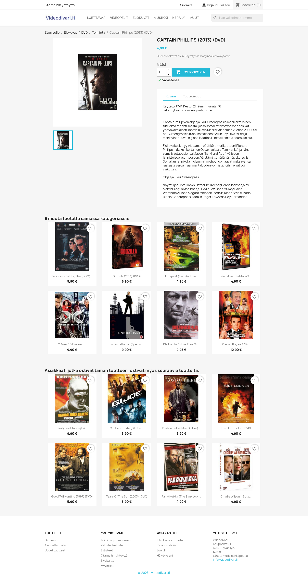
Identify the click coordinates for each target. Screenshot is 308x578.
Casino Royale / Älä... (236, 344)
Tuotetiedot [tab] (192, 96)
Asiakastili (167, 533)
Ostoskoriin (191, 72)
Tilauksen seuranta (170, 540)
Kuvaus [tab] (171, 96)
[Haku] (237, 18)
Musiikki (161, 18)
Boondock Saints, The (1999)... (72, 276)
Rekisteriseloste (112, 545)
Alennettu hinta (55, 545)
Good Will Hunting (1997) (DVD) (72, 496)
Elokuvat (141, 18)
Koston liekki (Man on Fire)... (181, 428)
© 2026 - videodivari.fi (154, 573)
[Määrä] (161, 72)
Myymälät (107, 566)
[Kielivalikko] (187, 5)
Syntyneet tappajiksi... (72, 428)
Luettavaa (96, 18)
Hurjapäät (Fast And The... (181, 276)
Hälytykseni (165, 555)
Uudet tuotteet (55, 550)
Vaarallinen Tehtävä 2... (236, 276)
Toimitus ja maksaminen (117, 540)
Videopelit (119, 18)
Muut (194, 18)
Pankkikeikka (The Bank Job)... (181, 496)
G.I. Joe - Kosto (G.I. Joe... (127, 428)
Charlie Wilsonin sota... (236, 496)
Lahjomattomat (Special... (127, 344)
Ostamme (51, 540)
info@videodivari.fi (225, 559)
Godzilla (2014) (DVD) (127, 276)
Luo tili (161, 550)
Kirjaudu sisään (167, 545)
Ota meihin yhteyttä (60, 5)
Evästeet (107, 550)
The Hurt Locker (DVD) (236, 428)
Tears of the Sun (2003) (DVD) (126, 496)
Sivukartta (107, 560)
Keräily (178, 18)
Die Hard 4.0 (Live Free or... (181, 344)
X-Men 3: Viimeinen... (72, 344)
